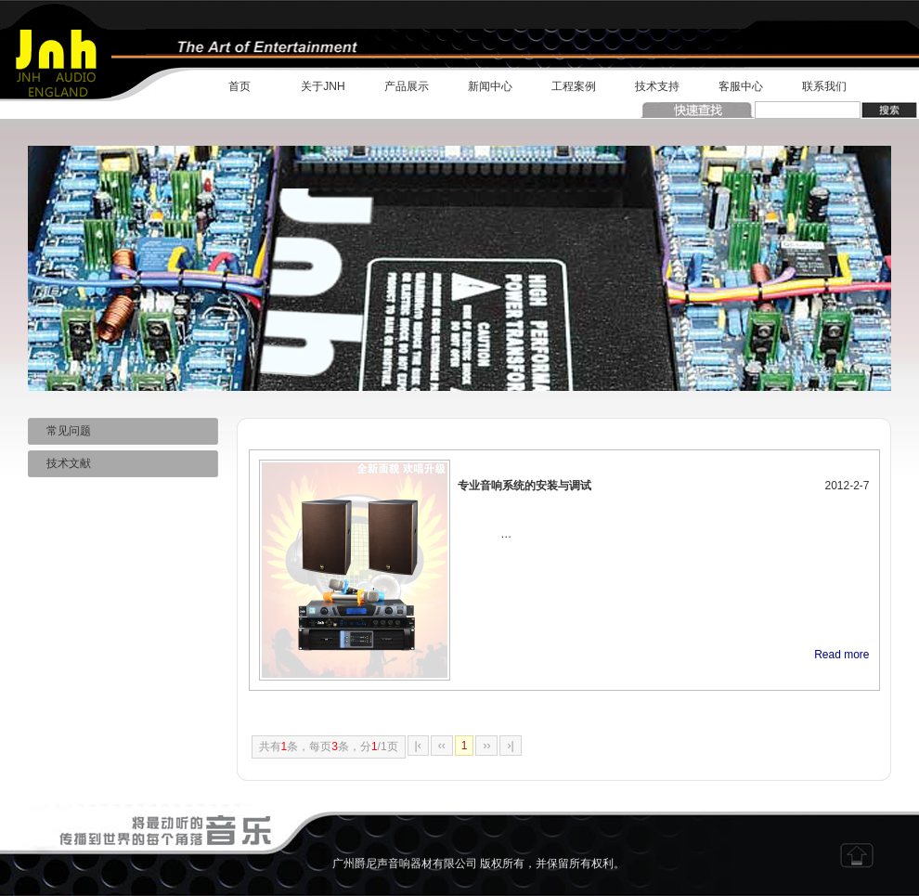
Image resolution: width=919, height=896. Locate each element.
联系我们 (824, 86)
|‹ (418, 745)
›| (510, 745)
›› (486, 745)
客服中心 (740, 86)
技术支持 (657, 86)
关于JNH (322, 86)
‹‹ (442, 745)
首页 (239, 86)
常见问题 (59, 430)
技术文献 (59, 463)
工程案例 (573, 86)
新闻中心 (490, 86)
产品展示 (406, 86)
